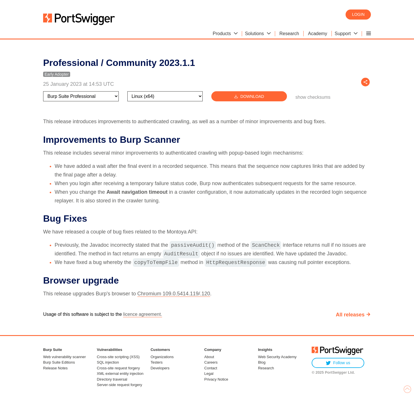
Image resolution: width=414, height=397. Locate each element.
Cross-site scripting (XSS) (118, 357)
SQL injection (108, 362)
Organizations (162, 357)
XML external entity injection (120, 373)
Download (249, 96)
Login (358, 14)
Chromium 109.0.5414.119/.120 (173, 294)
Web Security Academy (277, 357)
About (209, 357)
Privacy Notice (216, 379)
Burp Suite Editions (59, 362)
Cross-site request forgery (118, 368)
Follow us (338, 363)
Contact (210, 368)
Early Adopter (57, 74)
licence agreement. (142, 314)
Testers (157, 362)
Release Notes (55, 368)
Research (266, 368)
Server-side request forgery (119, 385)
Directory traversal (112, 379)
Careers (211, 362)
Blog (261, 362)
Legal (209, 373)
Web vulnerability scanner (64, 357)
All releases (350, 315)
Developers (160, 368)
